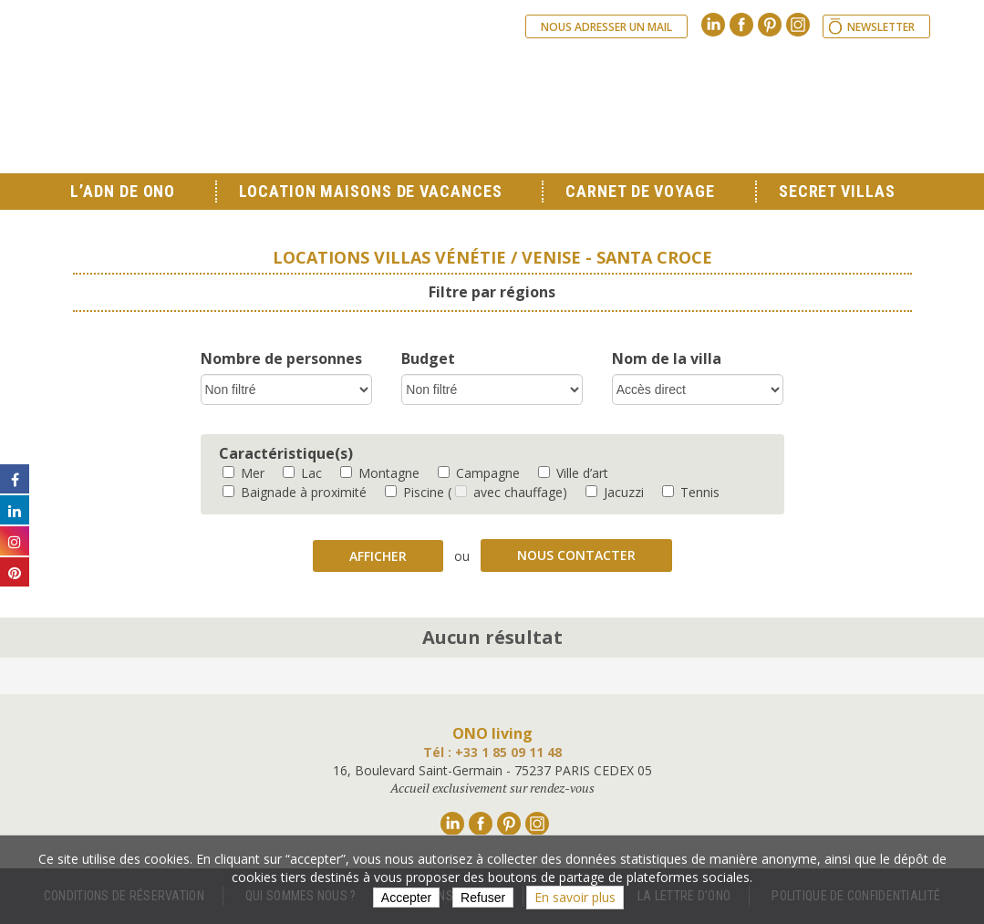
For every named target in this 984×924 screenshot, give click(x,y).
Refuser (483, 897)
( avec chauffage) (507, 492)
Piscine (414, 492)
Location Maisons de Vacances (370, 191)
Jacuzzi (614, 492)
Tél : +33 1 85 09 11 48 (492, 752)
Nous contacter (576, 555)
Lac (302, 473)
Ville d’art (573, 473)
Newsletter (881, 27)
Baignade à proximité (295, 492)
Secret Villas (837, 191)
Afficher (378, 556)
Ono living (273, 100)
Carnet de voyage (639, 191)
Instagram (798, 24)
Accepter (406, 897)
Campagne (479, 473)
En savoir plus (575, 897)
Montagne (379, 473)
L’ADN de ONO (122, 191)
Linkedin (713, 24)
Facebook (741, 24)
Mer (243, 473)
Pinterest (770, 24)
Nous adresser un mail (606, 27)
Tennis (691, 492)
